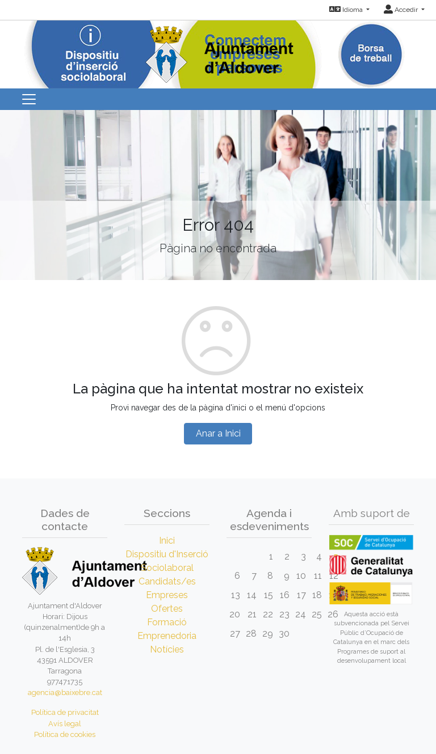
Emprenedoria (166, 635)
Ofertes (167, 608)
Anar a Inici (218, 433)
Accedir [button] (402, 10)
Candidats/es (167, 581)
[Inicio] (218, 50)
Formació (167, 622)
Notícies (167, 649)
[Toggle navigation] (29, 99)
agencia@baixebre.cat (65, 692)
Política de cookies (64, 734)
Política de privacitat (65, 712)
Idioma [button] (346, 10)
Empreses (167, 595)
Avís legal (64, 723)
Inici (167, 540)
